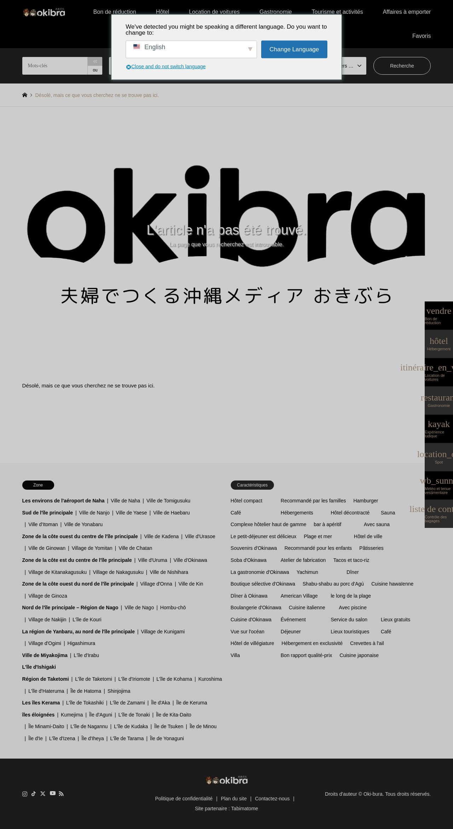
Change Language (294, 49)
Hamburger (365, 500)
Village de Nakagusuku (118, 572)
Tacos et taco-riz (351, 560)
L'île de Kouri (87, 619)
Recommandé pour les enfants (318, 548)
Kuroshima (210, 679)
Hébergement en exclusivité (312, 643)
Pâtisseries (371, 548)
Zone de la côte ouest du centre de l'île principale (80, 536)
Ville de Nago (139, 607)
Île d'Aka (160, 703)
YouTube (52, 793)
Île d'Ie (35, 738)
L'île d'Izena (62, 738)
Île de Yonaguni (167, 738)
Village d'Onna (156, 584)
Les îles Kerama (41, 703)
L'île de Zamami (127, 703)
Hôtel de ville (368, 536)
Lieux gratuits (395, 619)
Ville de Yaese (131, 513)
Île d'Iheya (92, 738)
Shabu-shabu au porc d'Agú (333, 584)
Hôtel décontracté (350, 513)
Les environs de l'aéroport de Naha (63, 500)
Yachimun (307, 572)
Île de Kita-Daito (173, 715)
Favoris (421, 36)
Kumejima (72, 715)
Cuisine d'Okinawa (251, 619)
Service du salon (349, 619)
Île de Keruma (191, 703)
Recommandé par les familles (313, 500)
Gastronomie (275, 12)
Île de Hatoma (85, 691)
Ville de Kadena (161, 536)
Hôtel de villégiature (252, 643)
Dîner (352, 572)
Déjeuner (291, 631)
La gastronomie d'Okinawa (260, 572)
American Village (299, 596)
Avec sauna (377, 524)
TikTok (33, 793)
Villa (235, 655)
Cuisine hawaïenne (392, 584)
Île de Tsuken (168, 726)
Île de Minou (203, 726)
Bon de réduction (114, 12)
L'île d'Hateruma (46, 691)
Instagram (24, 793)
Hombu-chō (173, 607)
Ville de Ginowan (46, 548)
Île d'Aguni (100, 715)
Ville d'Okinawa (190, 560)
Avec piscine (353, 607)
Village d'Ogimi (44, 643)
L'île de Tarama (127, 738)
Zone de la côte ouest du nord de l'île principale (78, 584)
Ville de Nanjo (94, 513)
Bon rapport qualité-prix (306, 655)
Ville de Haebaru (171, 513)
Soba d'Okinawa (249, 560)
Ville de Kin (190, 584)
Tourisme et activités (337, 12)
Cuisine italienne (307, 607)
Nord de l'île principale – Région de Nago (70, 607)
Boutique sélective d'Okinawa (263, 584)
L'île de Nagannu (89, 726)
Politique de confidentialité (184, 798)
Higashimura (82, 643)
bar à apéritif (328, 524)
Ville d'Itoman (43, 524)
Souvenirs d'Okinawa (254, 548)
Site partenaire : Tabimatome (226, 808)
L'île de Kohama (174, 679)
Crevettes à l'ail (367, 643)
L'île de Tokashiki (85, 703)
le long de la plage (351, 596)
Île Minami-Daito (46, 726)
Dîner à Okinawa (249, 596)
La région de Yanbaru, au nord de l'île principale (78, 631)
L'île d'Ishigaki (39, 667)
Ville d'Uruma (152, 560)
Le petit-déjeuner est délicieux (264, 536)
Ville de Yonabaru (83, 524)
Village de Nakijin (47, 619)
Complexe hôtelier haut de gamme (268, 524)
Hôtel (162, 12)
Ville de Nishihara (169, 572)
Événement (293, 619)
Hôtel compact (246, 500)
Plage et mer (318, 536)
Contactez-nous (272, 798)
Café (236, 513)
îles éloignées (38, 715)
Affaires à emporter (407, 12)
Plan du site (234, 798)
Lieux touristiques (350, 631)
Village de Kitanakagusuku (57, 572)
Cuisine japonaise (359, 655)
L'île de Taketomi (93, 679)
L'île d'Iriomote (134, 679)
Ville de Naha (125, 500)
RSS (61, 793)
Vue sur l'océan (248, 631)
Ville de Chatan (135, 548)
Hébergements (297, 513)
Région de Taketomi (45, 679)
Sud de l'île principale (47, 513)
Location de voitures (214, 12)
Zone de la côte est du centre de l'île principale (77, 560)
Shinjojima (119, 691)
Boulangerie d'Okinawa (256, 607)
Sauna (388, 513)
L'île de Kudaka (131, 726)
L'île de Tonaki (134, 715)
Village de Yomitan (92, 548)
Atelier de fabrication (303, 560)
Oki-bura (373, 793)
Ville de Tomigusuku (168, 500)
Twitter (42, 793)
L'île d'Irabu (86, 655)
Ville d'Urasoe (200, 536)
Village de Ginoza (47, 596)
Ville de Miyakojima (45, 655)
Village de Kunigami (163, 631)
